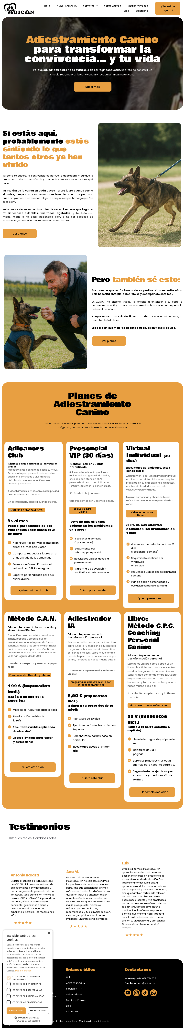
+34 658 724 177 (146, 978)
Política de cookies (66, 1021)
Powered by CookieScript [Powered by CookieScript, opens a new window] (28, 1021)
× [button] (49, 933)
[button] (28, 1017)
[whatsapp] (153, 993)
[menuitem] (47, 5)
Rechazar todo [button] (38, 1010)
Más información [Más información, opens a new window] (23, 970)
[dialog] (28, 977)
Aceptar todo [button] (16, 1010)
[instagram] (136, 993)
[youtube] (127, 993)
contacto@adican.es (143, 983)
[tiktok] (144, 993)
